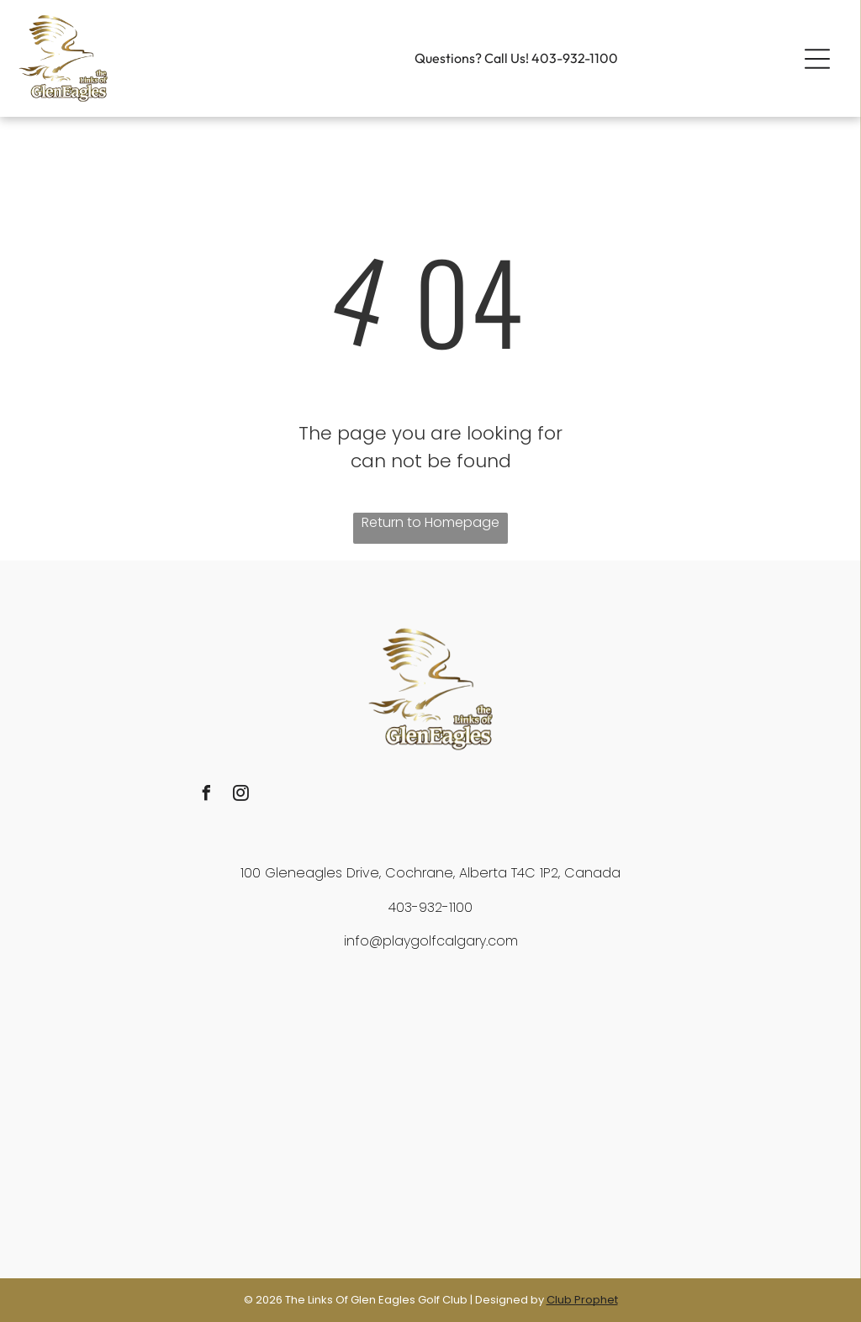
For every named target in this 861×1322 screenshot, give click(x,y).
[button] (817, 58)
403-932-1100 (574, 58)
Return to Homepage (430, 522)
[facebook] (206, 795)
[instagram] (240, 795)
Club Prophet (582, 1300)
